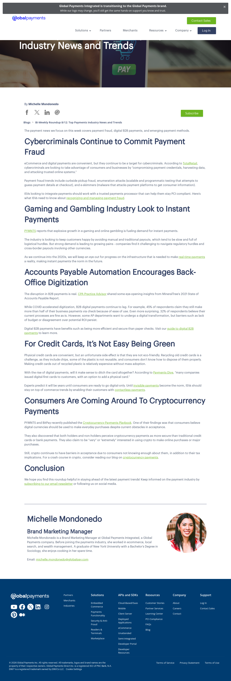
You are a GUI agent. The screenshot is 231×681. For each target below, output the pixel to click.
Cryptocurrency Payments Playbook (107, 422)
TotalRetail (190, 163)
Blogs (26, 122)
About (176, 603)
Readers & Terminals (96, 631)
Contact (177, 613)
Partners (105, 30)
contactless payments (130, 390)
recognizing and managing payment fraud (95, 198)
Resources (156, 30)
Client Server (125, 613)
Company (182, 30)
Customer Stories (154, 603)
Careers (177, 608)
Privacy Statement (189, 662)
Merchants (130, 30)
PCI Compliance (153, 619)
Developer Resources (123, 651)
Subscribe (192, 113)
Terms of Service (165, 662)
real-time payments (192, 257)
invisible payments (146, 385)
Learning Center (154, 613)
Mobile (122, 608)
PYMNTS (30, 231)
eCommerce (125, 628)
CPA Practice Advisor (92, 294)
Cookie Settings (74, 669)
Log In (206, 30)
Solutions (81, 30)
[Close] (224, 6)
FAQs (148, 624)
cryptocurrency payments (140, 457)
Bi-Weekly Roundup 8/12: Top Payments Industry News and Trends (78, 122)
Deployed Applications (125, 620)
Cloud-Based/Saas (128, 603)
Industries (69, 605)
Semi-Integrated (127, 638)
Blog (147, 629)
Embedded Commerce (97, 604)
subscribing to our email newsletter (48, 483)
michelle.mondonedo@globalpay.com (62, 559)
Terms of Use (212, 662)
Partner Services (154, 608)
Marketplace (97, 638)
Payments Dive (163, 372)
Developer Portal (127, 643)
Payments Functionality (98, 613)
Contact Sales (201, 20)
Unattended (124, 633)
